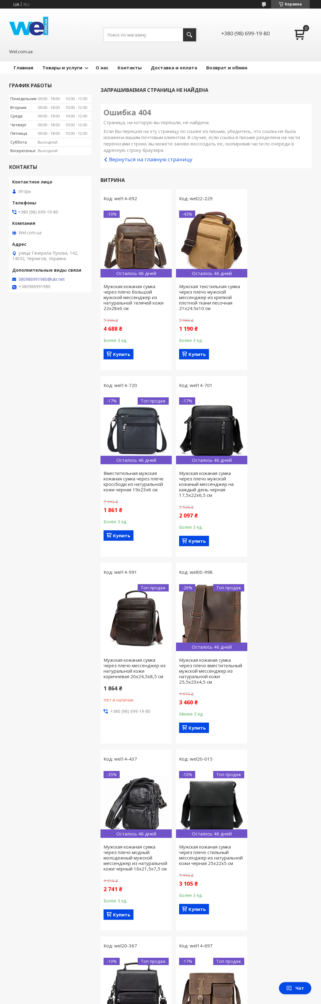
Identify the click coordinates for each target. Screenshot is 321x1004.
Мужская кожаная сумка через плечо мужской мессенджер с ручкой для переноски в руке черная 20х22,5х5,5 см (275, 676)
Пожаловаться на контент (141, 998)
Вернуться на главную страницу (150, 159)
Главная (23, 67)
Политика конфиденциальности (198, 998)
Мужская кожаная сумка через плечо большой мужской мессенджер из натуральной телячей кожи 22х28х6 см (134, 297)
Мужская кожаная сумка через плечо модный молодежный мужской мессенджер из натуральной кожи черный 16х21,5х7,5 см (133, 679)
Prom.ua (188, 987)
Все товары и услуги (204, 958)
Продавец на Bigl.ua (160, 992)
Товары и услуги (62, 67)
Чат (295, 988)
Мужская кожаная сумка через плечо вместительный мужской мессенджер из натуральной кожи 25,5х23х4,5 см (274, 486)
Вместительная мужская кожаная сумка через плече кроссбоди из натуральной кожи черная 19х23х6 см (277, 294)
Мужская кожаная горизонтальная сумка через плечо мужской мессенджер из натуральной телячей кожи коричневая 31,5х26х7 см (134, 871)
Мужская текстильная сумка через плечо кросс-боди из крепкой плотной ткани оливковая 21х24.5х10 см (205, 866)
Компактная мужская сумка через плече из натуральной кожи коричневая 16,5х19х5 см (276, 866)
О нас (102, 67)
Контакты (130, 67)
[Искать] (189, 34)
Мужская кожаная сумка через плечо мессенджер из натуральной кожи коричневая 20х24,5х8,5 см (205, 481)
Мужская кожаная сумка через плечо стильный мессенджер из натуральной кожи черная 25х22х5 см (204, 676)
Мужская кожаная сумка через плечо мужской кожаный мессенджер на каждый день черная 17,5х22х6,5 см (131, 484)
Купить (121, 354)
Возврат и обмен (226, 67)
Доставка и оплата (174, 67)
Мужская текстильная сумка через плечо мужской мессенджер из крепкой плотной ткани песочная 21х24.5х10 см (205, 297)
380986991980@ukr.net (41, 279)
